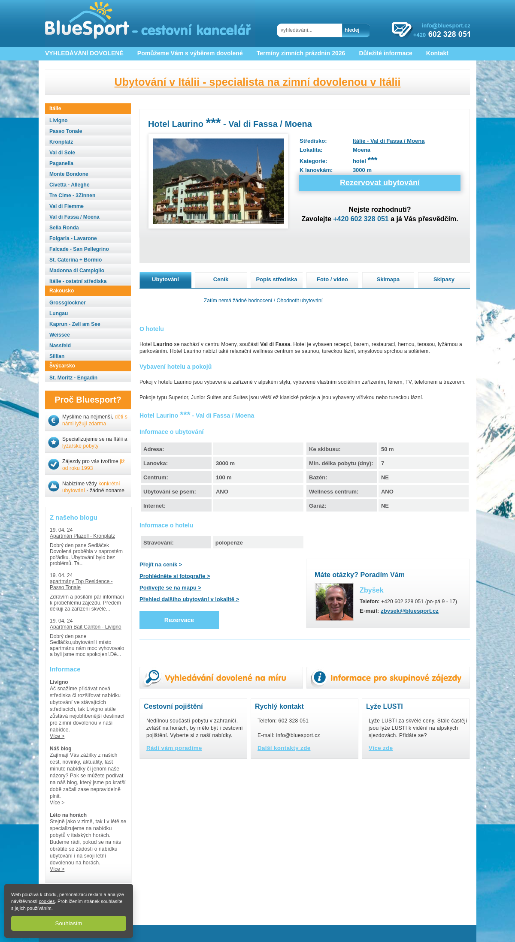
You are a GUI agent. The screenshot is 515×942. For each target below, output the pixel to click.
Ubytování (165, 279)
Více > (57, 736)
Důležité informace (385, 53)
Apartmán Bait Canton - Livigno (85, 627)
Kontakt (437, 53)
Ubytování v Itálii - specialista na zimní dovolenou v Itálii (258, 82)
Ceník (220, 279)
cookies (47, 901)
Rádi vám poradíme (174, 748)
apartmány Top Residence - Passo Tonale (81, 584)
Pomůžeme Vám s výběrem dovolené (190, 53)
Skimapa (388, 279)
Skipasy (443, 279)
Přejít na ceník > (160, 564)
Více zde (381, 748)
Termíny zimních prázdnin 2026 (301, 53)
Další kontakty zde (284, 748)
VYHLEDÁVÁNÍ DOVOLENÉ (84, 53)
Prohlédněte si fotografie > (174, 576)
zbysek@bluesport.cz (410, 611)
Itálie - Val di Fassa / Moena (389, 141)
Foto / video (332, 279)
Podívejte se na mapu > (170, 587)
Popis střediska (276, 279)
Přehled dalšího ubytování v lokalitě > (189, 599)
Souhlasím (68, 923)
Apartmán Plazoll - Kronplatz (82, 536)
